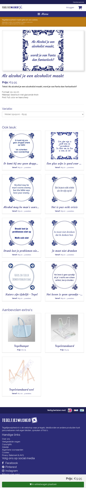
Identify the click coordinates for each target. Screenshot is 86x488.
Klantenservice (78, 2)
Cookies (5, 452)
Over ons (6, 439)
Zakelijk (5, 447)
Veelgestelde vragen (11, 442)
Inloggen (70, 7)
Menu (43, 14)
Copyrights (7, 444)
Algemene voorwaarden (12, 450)
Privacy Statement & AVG (13, 455)
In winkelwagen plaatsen (43, 484)
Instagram (10, 470)
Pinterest (9, 467)
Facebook (10, 463)
